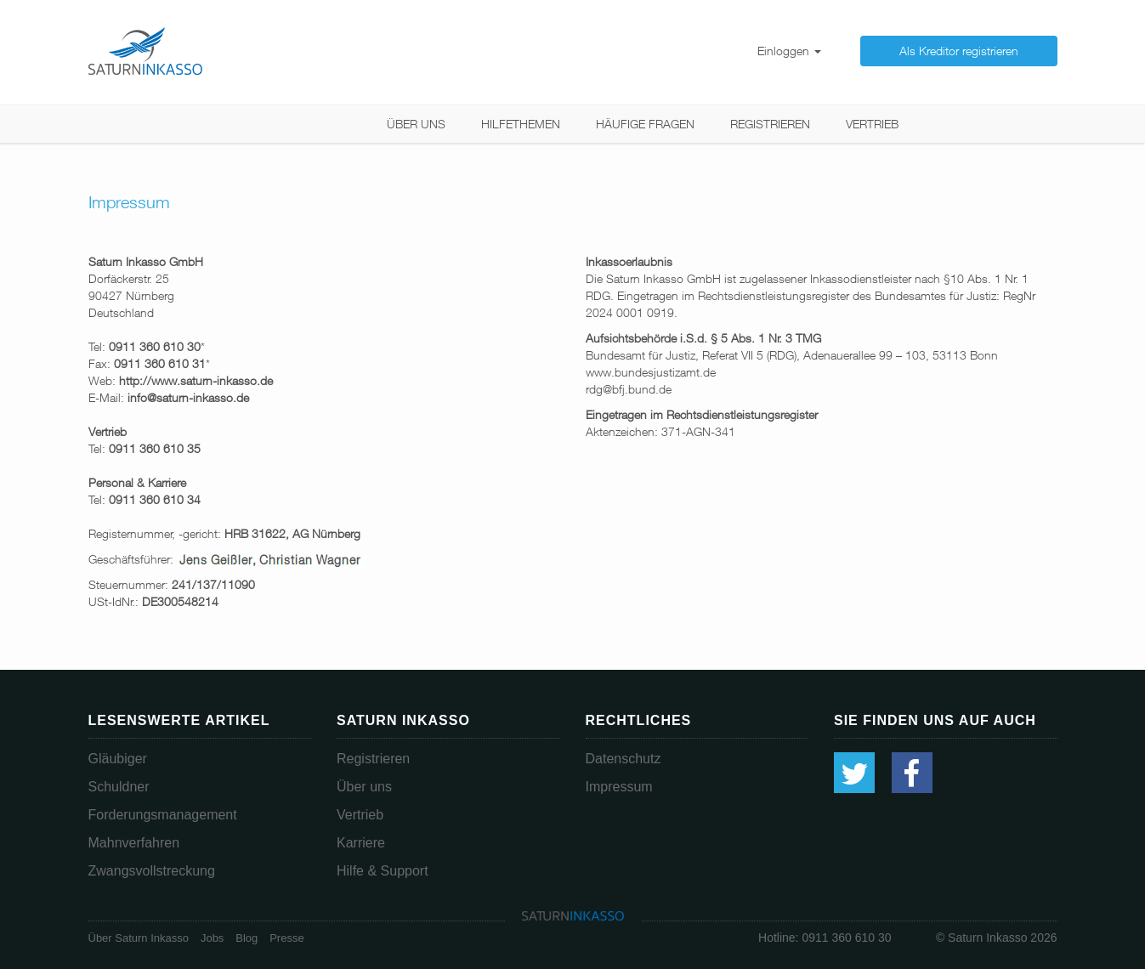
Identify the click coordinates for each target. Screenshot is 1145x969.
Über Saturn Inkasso (139, 938)
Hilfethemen (520, 123)
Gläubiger (117, 758)
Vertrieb (872, 123)
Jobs (212, 938)
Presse (286, 938)
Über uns (416, 123)
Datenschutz (623, 758)
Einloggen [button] (789, 50)
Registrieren (770, 123)
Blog (246, 938)
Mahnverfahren (134, 843)
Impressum (619, 786)
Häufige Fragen (645, 123)
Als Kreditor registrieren (958, 50)
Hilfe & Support (382, 871)
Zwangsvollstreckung (151, 871)
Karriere (361, 843)
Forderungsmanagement (162, 815)
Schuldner (119, 786)
